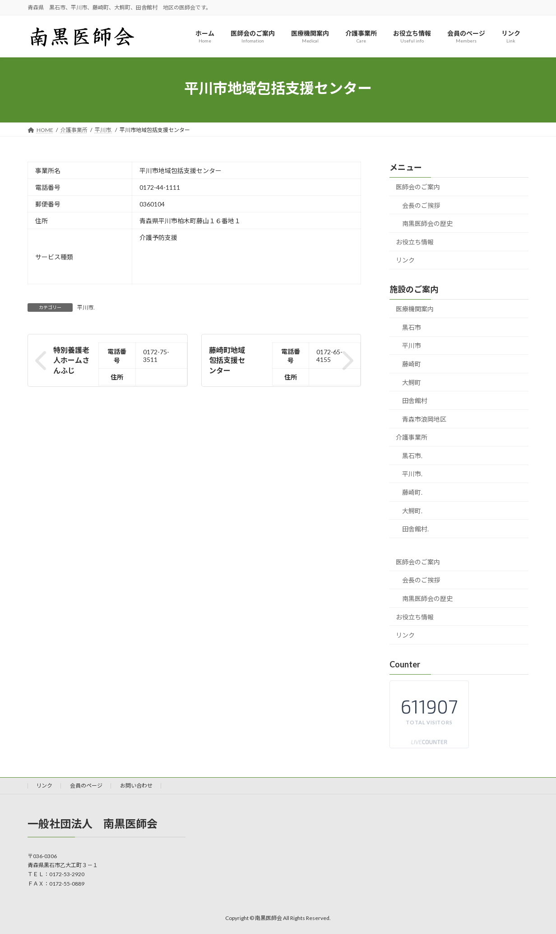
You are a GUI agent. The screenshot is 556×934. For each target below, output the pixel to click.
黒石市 (411, 327)
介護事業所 (411, 437)
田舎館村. (415, 529)
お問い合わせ (136, 785)
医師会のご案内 (418, 187)
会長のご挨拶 (421, 205)
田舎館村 (414, 401)
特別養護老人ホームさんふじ (71, 360)
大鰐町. (412, 511)
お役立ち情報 (415, 242)
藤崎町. (412, 492)
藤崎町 (411, 364)
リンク (405, 260)
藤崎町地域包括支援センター (227, 360)
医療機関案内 (415, 309)
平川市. (86, 307)
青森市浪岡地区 (424, 419)
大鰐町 (411, 382)
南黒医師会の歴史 (427, 224)
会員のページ (86, 785)
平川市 (411, 346)
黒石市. (412, 456)
